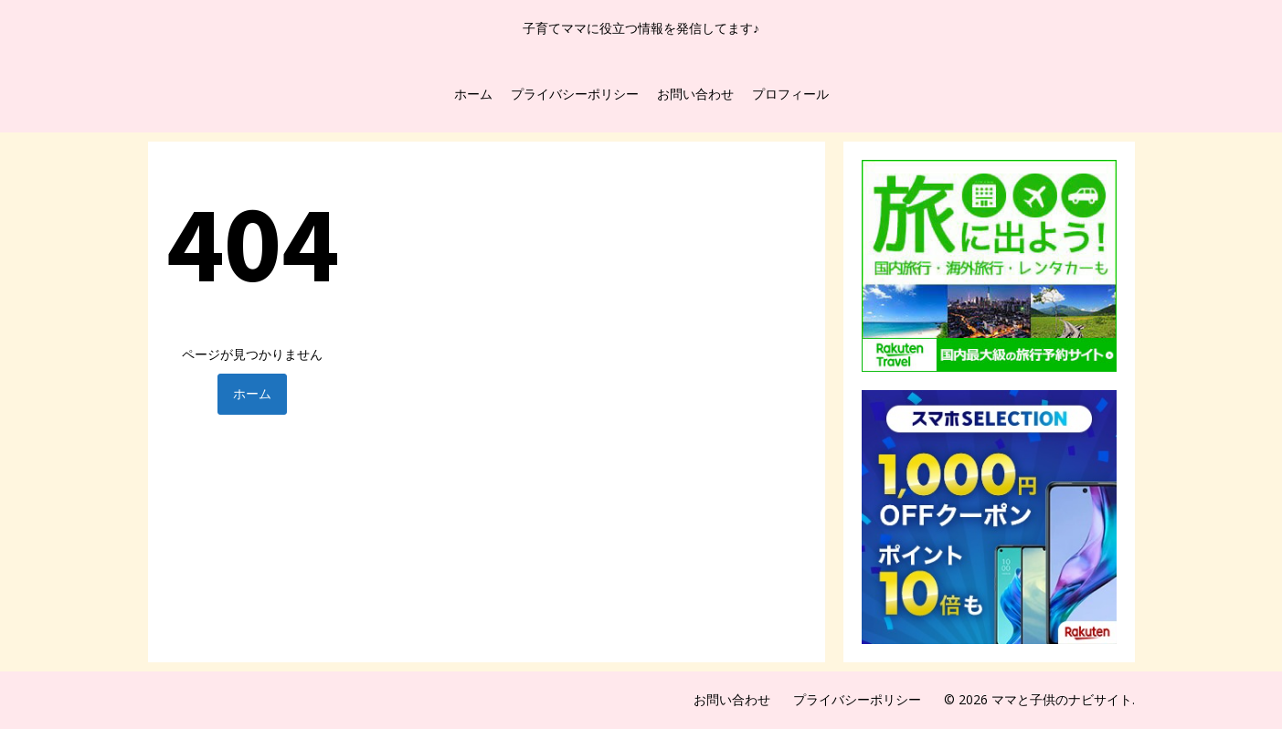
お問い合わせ (695, 93)
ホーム (473, 93)
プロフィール (790, 93)
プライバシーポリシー (575, 93)
